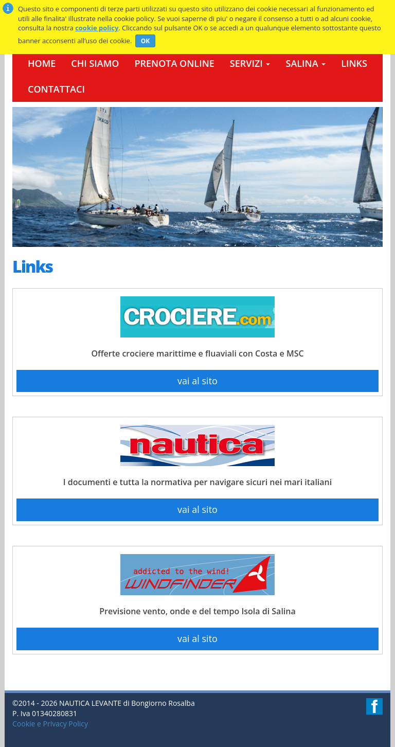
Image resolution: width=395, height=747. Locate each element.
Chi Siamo (95, 63)
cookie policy (96, 27)
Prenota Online (174, 63)
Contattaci (56, 89)
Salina (305, 63)
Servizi (250, 63)
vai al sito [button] (197, 381)
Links (354, 63)
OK (145, 41)
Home (42, 63)
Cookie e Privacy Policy (50, 723)
